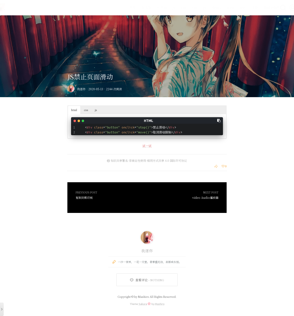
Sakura (143, 304)
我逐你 (81, 89)
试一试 (147, 146)
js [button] (96, 110)
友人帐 (137, 7)
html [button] (74, 110)
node (221, 7)
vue (185, 7)
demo (206, 7)
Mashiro (160, 304)
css (173, 7)
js (164, 7)
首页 (123, 7)
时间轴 (152, 7)
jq (195, 7)
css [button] (86, 110)
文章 (245, 7)
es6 (233, 7)
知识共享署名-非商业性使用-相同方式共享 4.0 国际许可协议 (147, 161)
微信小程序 (262, 7)
